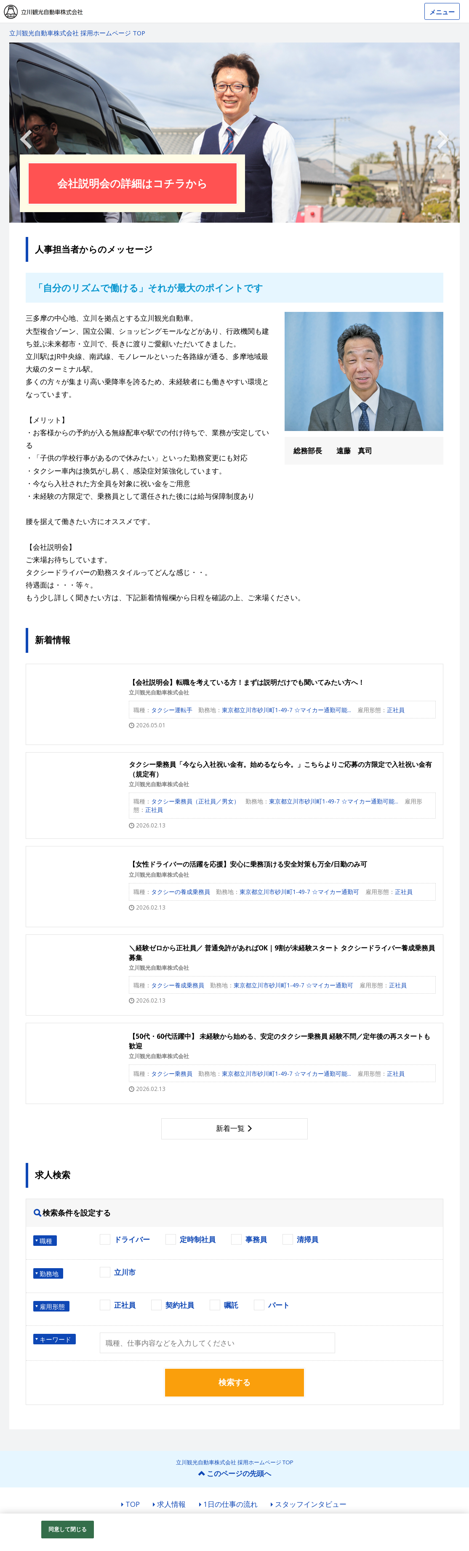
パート (279, 1305)
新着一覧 (230, 1128)
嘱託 (231, 1305)
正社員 (125, 1305)
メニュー (442, 12)
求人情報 (171, 1504)
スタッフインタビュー (310, 1504)
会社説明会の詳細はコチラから (132, 183)
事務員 (256, 1239)
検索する (234, 1382)
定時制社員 (198, 1239)
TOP (132, 1504)
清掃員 (307, 1239)
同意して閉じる (67, 1529)
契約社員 (179, 1305)
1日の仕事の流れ (230, 1504)
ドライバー (132, 1239)
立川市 (125, 1272)
